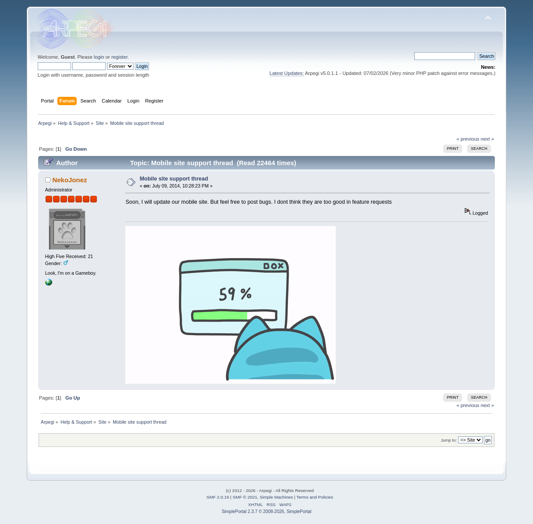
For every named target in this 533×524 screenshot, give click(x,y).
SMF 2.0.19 (217, 497)
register (119, 57)
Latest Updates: (287, 73)
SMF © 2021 (245, 497)
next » (487, 139)
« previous (468, 139)
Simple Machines (276, 497)
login (99, 57)
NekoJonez (69, 180)
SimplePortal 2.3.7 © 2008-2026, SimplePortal (267, 511)
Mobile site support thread (174, 179)
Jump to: (449, 440)
